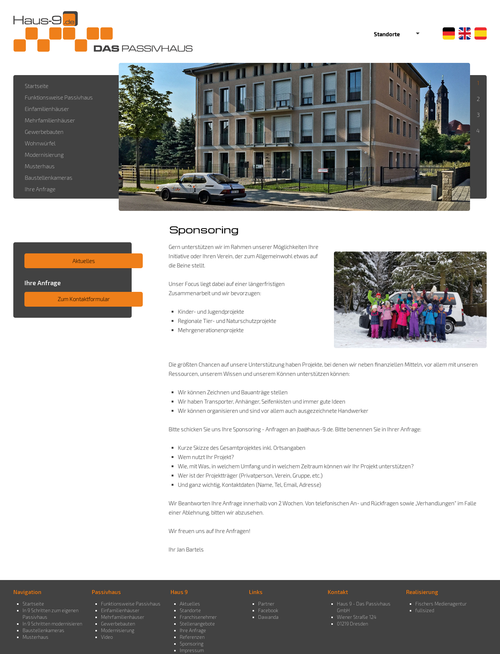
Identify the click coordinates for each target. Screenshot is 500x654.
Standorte (190, 610)
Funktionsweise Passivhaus (131, 604)
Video (107, 637)
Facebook (268, 610)
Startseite (33, 604)
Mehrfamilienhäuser (122, 617)
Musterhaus (35, 637)
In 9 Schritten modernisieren (52, 624)
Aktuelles (83, 260)
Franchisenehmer (198, 617)
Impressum (192, 650)
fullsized (424, 610)
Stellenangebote (197, 624)
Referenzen (192, 637)
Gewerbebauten (118, 624)
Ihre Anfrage (193, 630)
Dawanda (268, 617)
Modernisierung (117, 630)
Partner (266, 604)
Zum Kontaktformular (84, 299)
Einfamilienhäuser (120, 610)
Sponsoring (191, 644)
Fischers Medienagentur (441, 604)
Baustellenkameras (43, 630)
